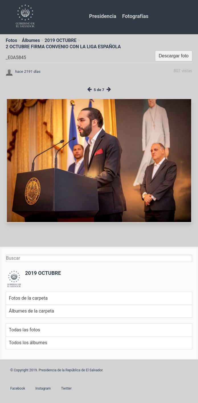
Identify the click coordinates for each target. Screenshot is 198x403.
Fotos (11, 40)
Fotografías (135, 16)
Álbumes (31, 40)
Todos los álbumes (28, 342)
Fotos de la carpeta (28, 298)
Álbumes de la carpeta (31, 311)
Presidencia (102, 16)
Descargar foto (174, 55)
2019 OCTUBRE (61, 40)
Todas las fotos (24, 330)
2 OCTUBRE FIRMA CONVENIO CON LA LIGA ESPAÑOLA (63, 46)
